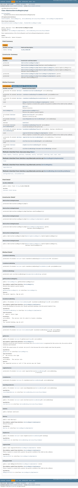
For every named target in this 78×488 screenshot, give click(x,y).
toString (46, 154)
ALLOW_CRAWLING (25, 49)
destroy (25, 106)
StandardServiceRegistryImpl (32, 23)
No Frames (23, 4)
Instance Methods (17, 86)
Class (31, 114)
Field (11, 6)
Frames (18, 4)
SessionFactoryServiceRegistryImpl (12, 23)
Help (34, 1)
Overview (2, 1)
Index (30, 1)
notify (34, 154)
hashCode (28, 154)
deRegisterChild (27, 102)
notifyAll (40, 154)
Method (20, 6)
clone (4, 154)
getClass (21, 154)
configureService (8, 173)
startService (26, 141)
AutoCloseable (6, 18)
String (10, 49)
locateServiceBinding (29, 125)
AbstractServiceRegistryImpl (30, 62)
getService (26, 114)
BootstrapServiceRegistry (47, 67)
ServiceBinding (36, 90)
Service (19, 90)
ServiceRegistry (16, 18)
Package (8, 1)
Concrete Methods (30, 86)
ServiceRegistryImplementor (54, 18)
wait (52, 154)
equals (9, 154)
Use (17, 1)
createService (27, 90)
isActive (25, 122)
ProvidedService (41, 94)
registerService (27, 137)
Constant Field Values (9, 190)
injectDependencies (28, 118)
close (4, 161)
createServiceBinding (29, 94)
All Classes (32, 4)
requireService (7, 167)
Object (9, 29)
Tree (20, 1)
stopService (26, 144)
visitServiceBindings (29, 148)
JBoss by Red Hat (12, 486)
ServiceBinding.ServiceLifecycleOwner (33, 18)
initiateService (19, 173)
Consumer (38, 148)
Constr (15, 6)
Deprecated (25, 1)
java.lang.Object (6, 13)
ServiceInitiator (41, 98)
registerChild (27, 133)
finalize (15, 154)
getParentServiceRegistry (30, 110)
